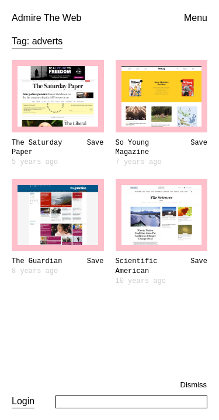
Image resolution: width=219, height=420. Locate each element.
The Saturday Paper (37, 148)
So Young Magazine (133, 148)
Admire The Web (46, 18)
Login (23, 401)
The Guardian (37, 261)
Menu (195, 18)
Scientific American (137, 266)
